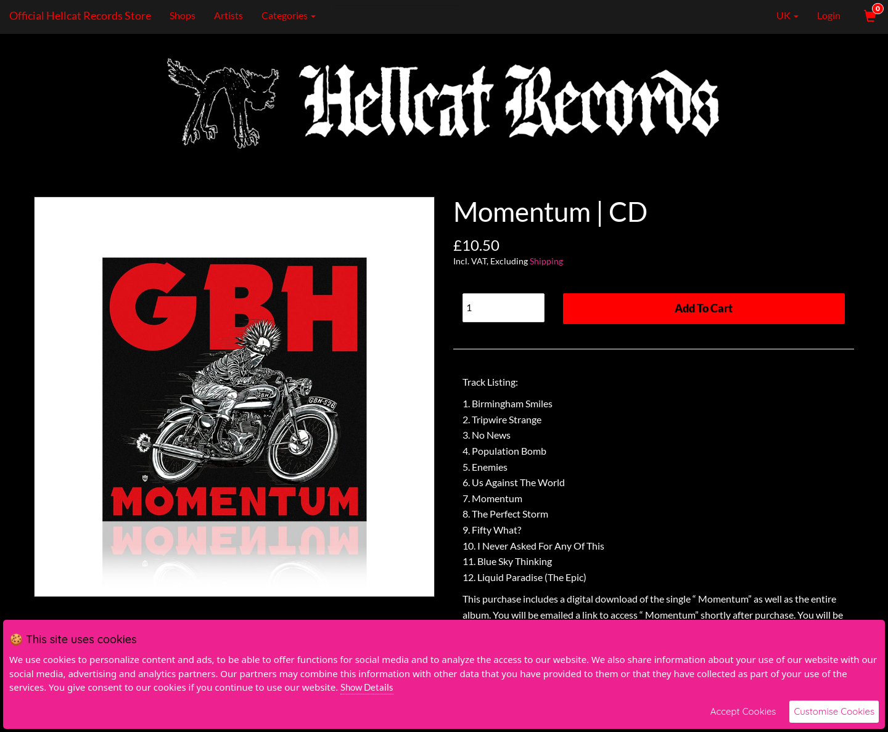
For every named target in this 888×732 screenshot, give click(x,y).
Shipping (546, 261)
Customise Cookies (834, 711)
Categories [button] (288, 15)
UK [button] (779, 15)
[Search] (396, 15)
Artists (228, 15)
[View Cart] (869, 15)
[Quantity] (503, 307)
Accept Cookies (743, 711)
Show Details (366, 687)
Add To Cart (704, 308)
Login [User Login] (829, 15)
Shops (182, 15)
